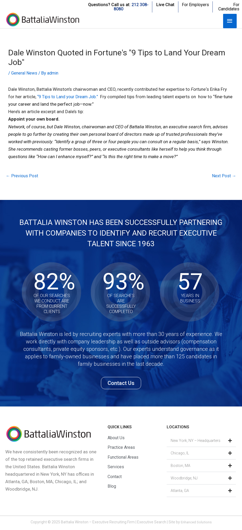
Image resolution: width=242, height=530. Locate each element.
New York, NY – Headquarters (195, 441)
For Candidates (228, 6)
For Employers (195, 4)
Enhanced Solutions (196, 522)
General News (25, 73)
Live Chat (165, 4)
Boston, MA (180, 466)
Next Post (223, 176)
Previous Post (22, 176)
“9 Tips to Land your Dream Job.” (71, 96)
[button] (201, 441)
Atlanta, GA (180, 491)
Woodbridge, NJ (184, 478)
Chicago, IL (180, 453)
